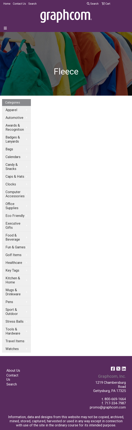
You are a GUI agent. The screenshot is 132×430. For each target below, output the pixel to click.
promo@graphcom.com (108, 407)
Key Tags (12, 270)
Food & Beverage (12, 237)
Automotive (14, 118)
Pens (9, 302)
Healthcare (13, 263)
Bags (9, 149)
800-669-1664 (115, 399)
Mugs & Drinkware (13, 292)
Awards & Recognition (14, 127)
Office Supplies (11, 206)
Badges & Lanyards (12, 139)
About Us (13, 370)
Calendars (12, 157)
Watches (12, 349)
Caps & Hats (14, 176)
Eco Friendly (14, 216)
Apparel (11, 110)
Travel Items (14, 341)
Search (32, 3)
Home (6, 3)
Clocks (10, 184)
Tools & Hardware (12, 331)
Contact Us (19, 3)
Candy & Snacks (11, 167)
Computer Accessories (15, 194)
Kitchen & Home (12, 280)
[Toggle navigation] (5, 28)
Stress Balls (14, 321)
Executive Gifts (12, 225)
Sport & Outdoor (11, 312)
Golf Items (13, 255)
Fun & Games (15, 247)
